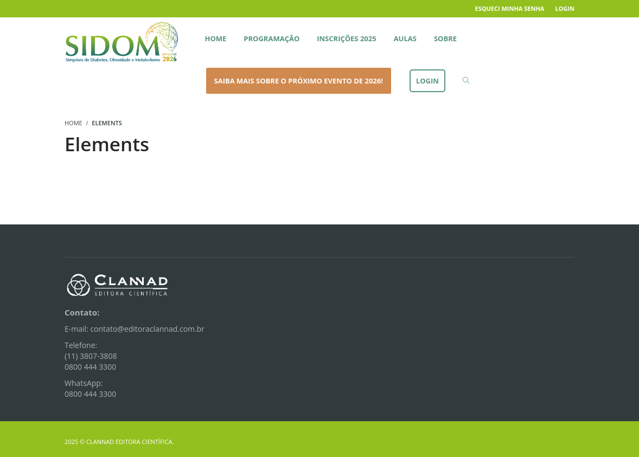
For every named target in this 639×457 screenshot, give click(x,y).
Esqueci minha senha (510, 8)
